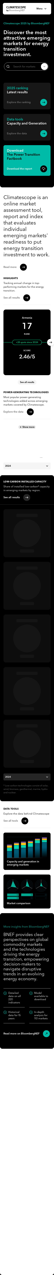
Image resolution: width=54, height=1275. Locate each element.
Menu (41, 8)
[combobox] (26, 66)
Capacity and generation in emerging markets (27, 851)
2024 (27, 466)
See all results (27, 382)
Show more (27, 427)
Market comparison (27, 891)
